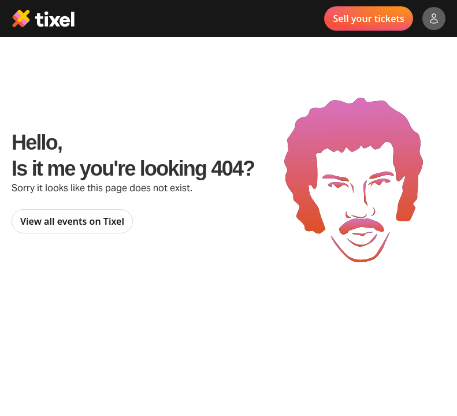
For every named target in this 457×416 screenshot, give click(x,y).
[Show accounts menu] (433, 18)
